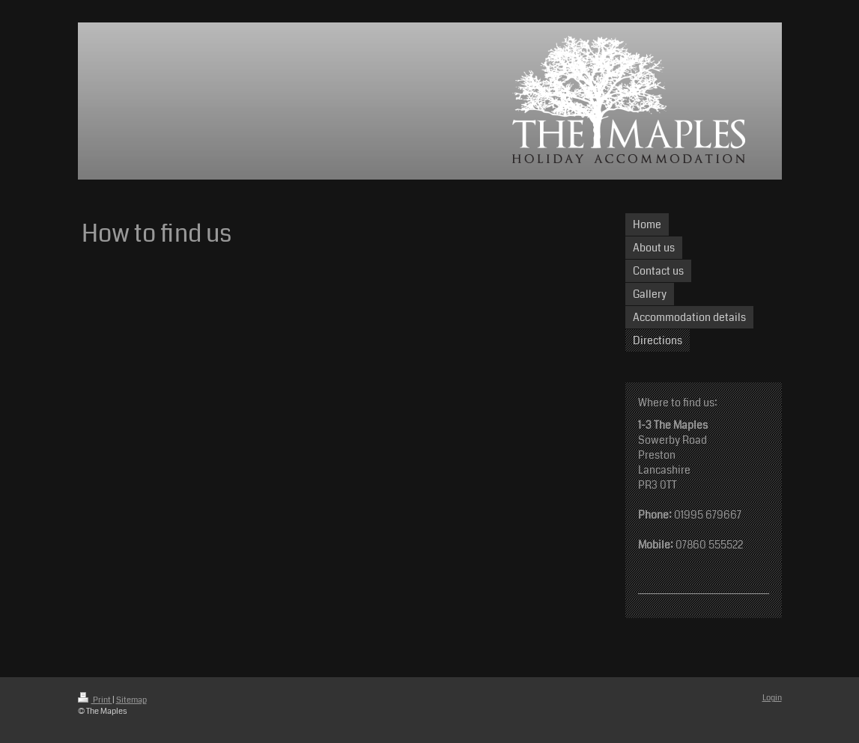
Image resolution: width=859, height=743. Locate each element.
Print (95, 700)
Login (772, 697)
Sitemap (131, 700)
